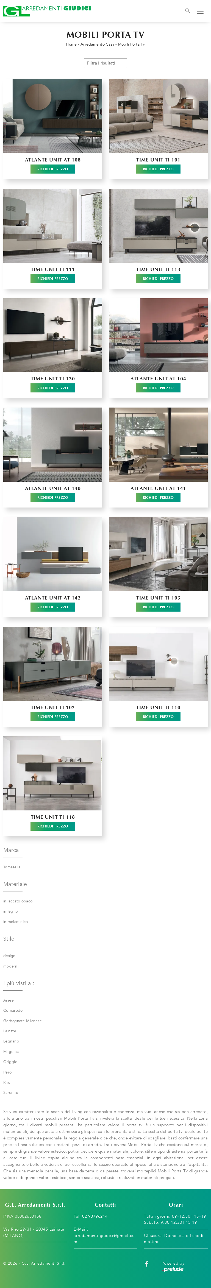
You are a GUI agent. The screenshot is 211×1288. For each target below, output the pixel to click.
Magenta (11, 1051)
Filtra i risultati (105, 63)
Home (71, 44)
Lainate (9, 1031)
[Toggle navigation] (187, 11)
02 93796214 (95, 1216)
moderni (10, 966)
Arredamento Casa (97, 44)
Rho (6, 1082)
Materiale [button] (15, 884)
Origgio (10, 1061)
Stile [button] (8, 939)
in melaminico (15, 921)
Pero (7, 1072)
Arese (8, 1000)
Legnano (11, 1041)
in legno (10, 911)
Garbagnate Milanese (22, 1021)
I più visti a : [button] (18, 983)
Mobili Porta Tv (131, 44)
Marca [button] (11, 850)
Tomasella (11, 867)
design (9, 955)
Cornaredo (13, 1010)
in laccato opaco (17, 901)
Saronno (10, 1092)
